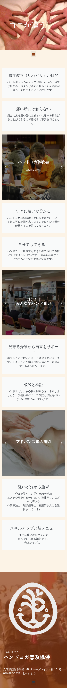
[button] (33, 54)
